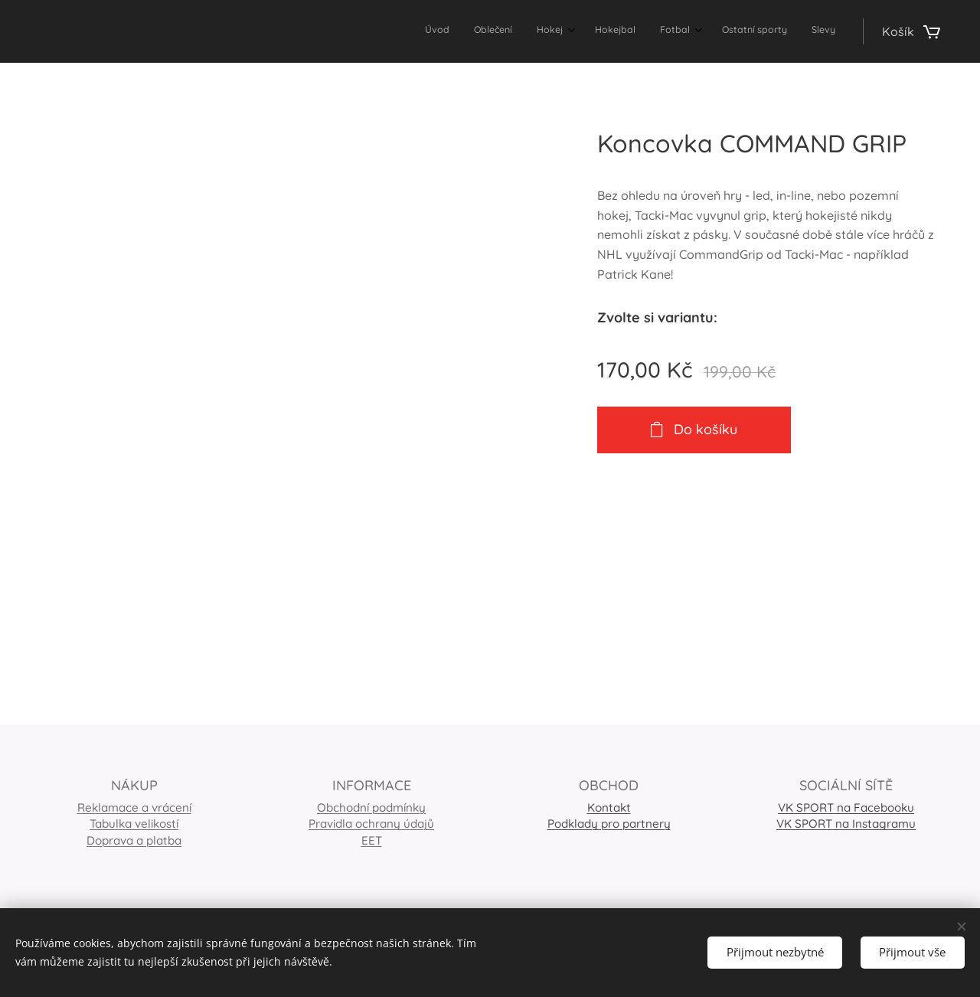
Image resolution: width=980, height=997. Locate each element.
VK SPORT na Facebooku (846, 807)
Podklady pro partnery (609, 824)
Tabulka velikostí (134, 824)
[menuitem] (677, 31)
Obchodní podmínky (371, 807)
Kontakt (609, 807)
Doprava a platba (134, 840)
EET (371, 840)
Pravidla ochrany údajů (371, 824)
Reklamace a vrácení (134, 807)
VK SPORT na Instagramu (846, 824)
